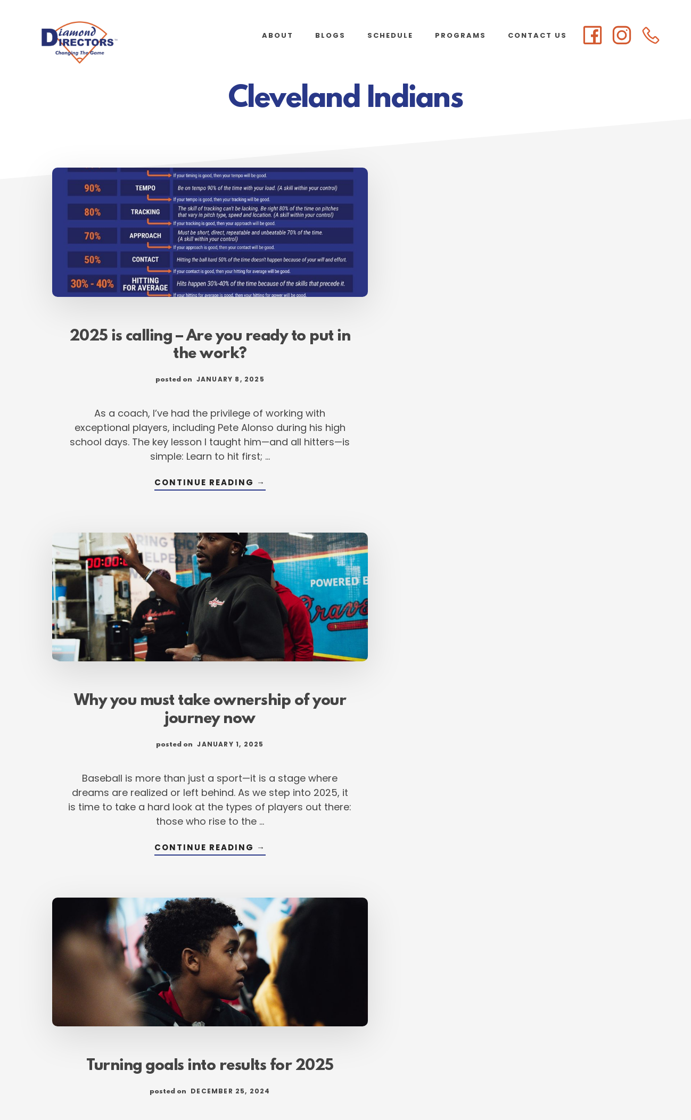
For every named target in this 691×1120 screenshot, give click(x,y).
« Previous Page (216, 995)
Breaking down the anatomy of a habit (548, 664)
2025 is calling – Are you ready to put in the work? (143, 300)
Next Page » (484, 995)
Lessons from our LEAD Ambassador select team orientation (143, 730)
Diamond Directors (106, 42)
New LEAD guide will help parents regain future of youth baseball (345, 681)
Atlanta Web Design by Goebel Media (429, 1083)
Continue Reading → (143, 490)
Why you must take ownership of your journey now (345, 300)
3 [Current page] (336, 995)
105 (433, 995)
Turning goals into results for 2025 (547, 291)
